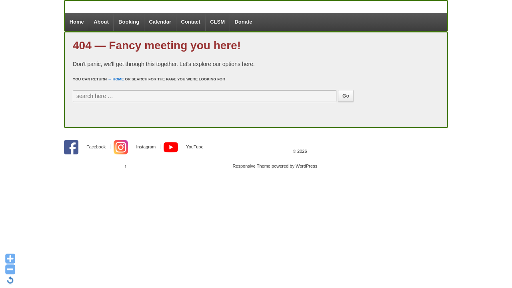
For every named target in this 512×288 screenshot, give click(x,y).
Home (77, 22)
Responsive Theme (251, 166)
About (101, 22)
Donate (243, 22)
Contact (190, 22)
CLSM (217, 22)
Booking (128, 22)
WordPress (306, 166)
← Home (116, 79)
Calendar (160, 22)
